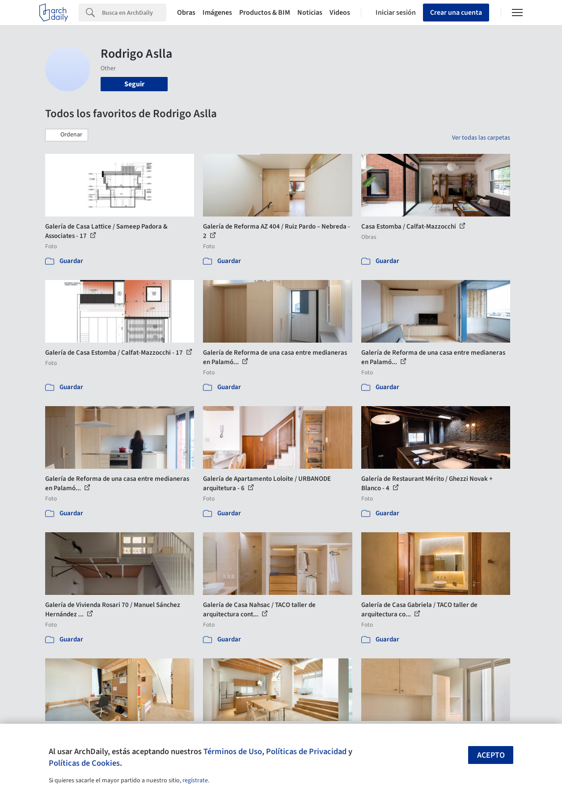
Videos (340, 12)
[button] (66, 135)
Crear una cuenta (456, 12)
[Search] (134, 12)
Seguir (134, 84)
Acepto (491, 755)
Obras (186, 12)
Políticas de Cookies (84, 763)
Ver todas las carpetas (481, 138)
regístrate (195, 780)
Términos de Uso (232, 751)
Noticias (309, 12)
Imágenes (217, 12)
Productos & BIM (264, 12)
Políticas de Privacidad (306, 751)
